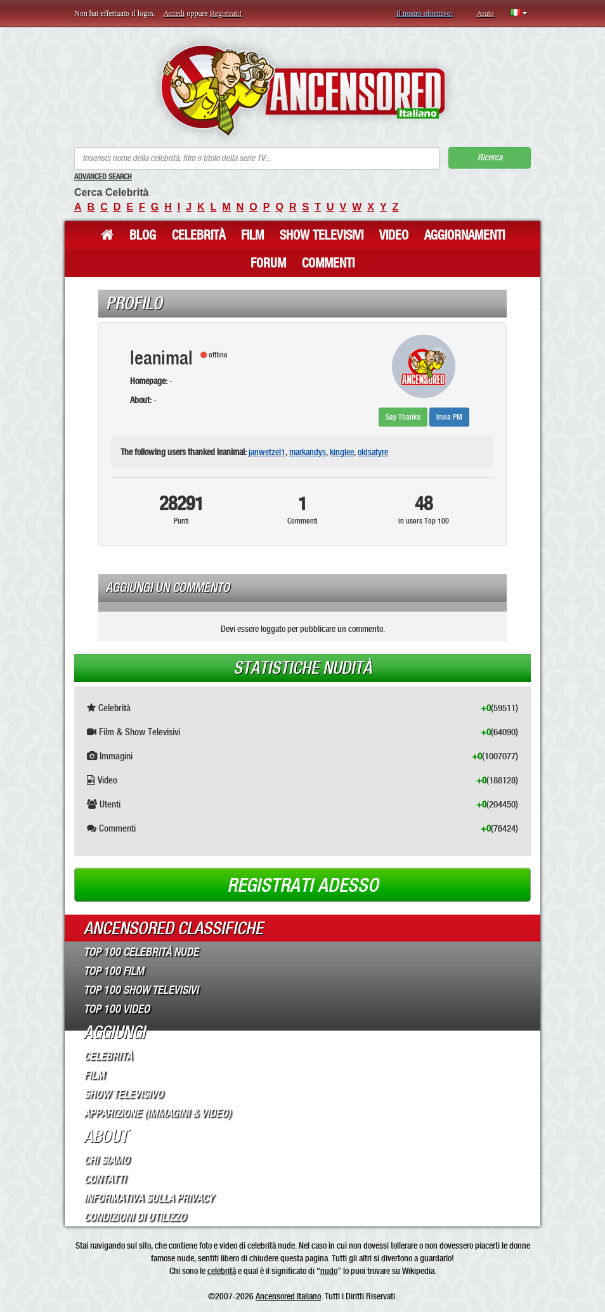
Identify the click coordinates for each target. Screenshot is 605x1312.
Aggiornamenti (464, 235)
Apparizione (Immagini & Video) (157, 1113)
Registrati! (226, 13)
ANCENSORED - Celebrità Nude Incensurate (303, 90)
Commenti (328, 263)
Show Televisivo (123, 1094)
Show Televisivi (321, 235)
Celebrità (198, 235)
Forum (268, 263)
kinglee (342, 452)
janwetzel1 (267, 452)
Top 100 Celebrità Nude (141, 952)
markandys (307, 452)
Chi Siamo (106, 1160)
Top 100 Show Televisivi (141, 990)
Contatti (105, 1179)
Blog (142, 235)
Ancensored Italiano (288, 1296)
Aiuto (485, 13)
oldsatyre (373, 452)
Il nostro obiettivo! (424, 13)
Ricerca (490, 157)
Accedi (174, 13)
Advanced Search (103, 176)
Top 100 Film (114, 971)
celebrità (221, 1271)
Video (393, 235)
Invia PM (449, 417)
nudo (328, 1271)
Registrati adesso (303, 885)
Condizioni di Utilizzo (135, 1217)
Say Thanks (403, 417)
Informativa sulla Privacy (149, 1198)
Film (252, 235)
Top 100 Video (117, 1009)
